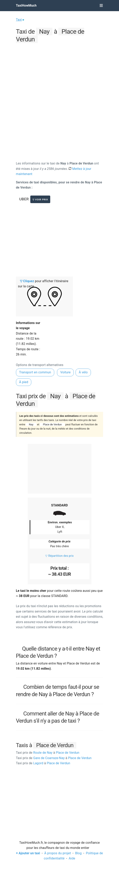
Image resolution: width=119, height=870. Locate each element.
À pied (23, 382)
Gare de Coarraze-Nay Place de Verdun (54, 758)
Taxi (19, 20)
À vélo (83, 372)
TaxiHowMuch (26, 5)
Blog (78, 853)
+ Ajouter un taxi (28, 853)
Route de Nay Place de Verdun (47, 753)
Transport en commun (35, 372)
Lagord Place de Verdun (43, 763)
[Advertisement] (59, 72)
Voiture (65, 372)
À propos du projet (57, 853)
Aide (72, 858)
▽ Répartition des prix (59, 556)
